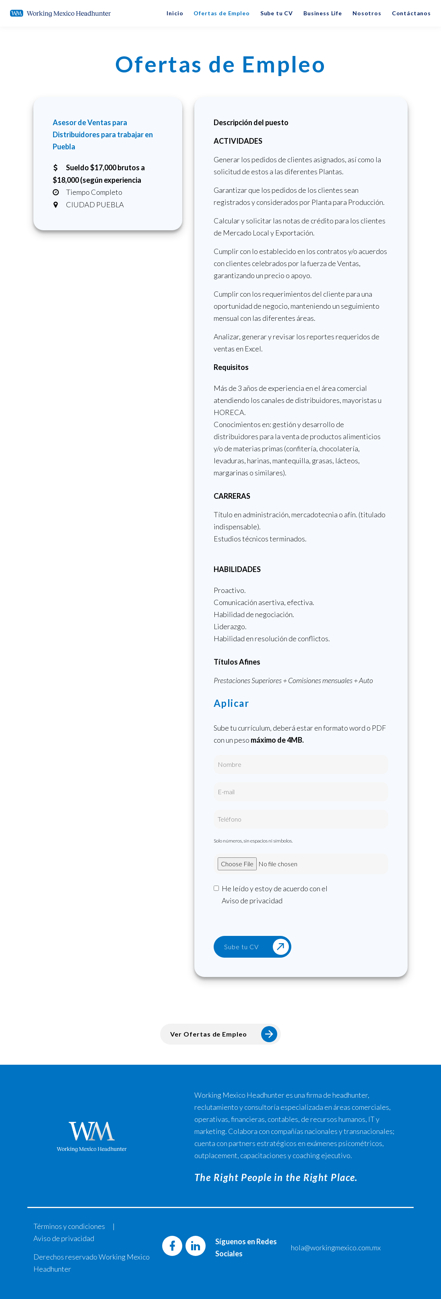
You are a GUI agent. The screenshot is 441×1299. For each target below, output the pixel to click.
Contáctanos (411, 13)
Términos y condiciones (69, 1226)
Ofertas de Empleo (221, 13)
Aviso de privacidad (252, 900)
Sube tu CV (276, 13)
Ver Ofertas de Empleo (223, 1034)
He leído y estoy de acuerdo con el (275, 895)
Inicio (175, 13)
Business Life (322, 13)
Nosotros (366, 13)
